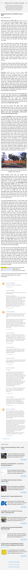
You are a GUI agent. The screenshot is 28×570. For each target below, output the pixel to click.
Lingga (7, 347)
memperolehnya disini (7, 270)
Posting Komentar (6, 438)
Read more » (24, 459)
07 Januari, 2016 (9, 364)
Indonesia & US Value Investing (14, 3)
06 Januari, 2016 (9, 354)
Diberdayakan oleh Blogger (14, 562)
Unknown (8, 283)
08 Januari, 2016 (9, 405)
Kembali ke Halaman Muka (14, 566)
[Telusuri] (26, 3)
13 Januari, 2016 (9, 435)
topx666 (7, 311)
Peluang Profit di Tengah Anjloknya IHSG (11, 496)
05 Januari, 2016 (9, 286)
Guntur (7, 397)
